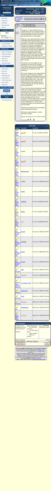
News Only (4, 20)
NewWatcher (25, 307)
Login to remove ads (7, 100)
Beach (23, 252)
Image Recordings (6, 54)
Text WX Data (5, 78)
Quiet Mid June (17, 133)
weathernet (24, 291)
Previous (27, 18)
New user (28, 12)
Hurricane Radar (6, 63)
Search (3, 27)
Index (32, 18)
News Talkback (19, 17)
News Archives (5, 25)
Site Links (4, 71)
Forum (3, 43)
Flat (43, 18)
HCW (22, 296)
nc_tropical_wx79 (26, 283)
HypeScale (4, 35)
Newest (8, 43)
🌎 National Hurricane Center (6, 96)
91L (17, 309)
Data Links (4, 73)
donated (28, 357)
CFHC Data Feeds (6, 80)
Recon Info (4, 58)
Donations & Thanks (7, 46)
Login (17, 13)
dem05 (23, 231)
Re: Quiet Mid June (17, 143)
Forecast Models (6, 56)
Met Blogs (4, 22)
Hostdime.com (41, 351)
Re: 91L (18, 271)
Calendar (37, 13)
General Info (5, 69)
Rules (31, 13)
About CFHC (5, 82)
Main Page (4, 18)
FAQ (42, 12)
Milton (26, 4)
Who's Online (36, 12)
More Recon (5, 60)
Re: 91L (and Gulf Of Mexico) (18, 285)
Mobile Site (5, 84)
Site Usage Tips (6, 75)
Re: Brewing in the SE (18, 233)
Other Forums (30, 9)
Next (38, 18)
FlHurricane (7, 8)
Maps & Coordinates (7, 52)
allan (22, 269)
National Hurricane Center (39, 359)
